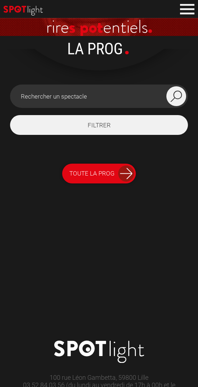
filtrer (99, 125)
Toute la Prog (101, 173)
